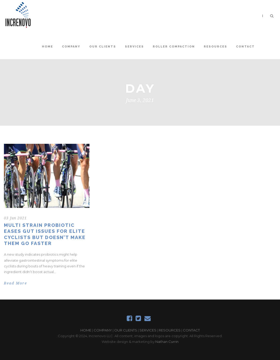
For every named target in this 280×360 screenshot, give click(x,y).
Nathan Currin (167, 341)
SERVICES (147, 330)
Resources (215, 46)
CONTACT (191, 330)
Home (47, 46)
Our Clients (102, 46)
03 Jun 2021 (15, 218)
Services (134, 46)
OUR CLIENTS (125, 330)
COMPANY (103, 330)
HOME (85, 330)
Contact (245, 46)
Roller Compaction (174, 46)
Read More (15, 283)
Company (71, 46)
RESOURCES (170, 330)
